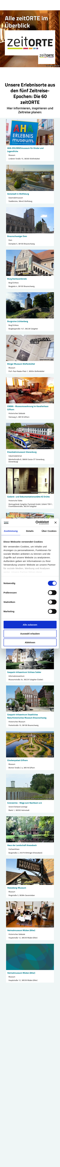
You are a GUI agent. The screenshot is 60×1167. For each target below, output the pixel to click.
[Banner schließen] (55, 522)
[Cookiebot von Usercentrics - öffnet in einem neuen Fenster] (36, 523)
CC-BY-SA (50, 756)
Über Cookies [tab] (49, 531)
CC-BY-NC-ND (49, 232)
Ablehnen (30, 642)
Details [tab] (30, 531)
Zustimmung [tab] (11, 531)
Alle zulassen (30, 624)
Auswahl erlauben (30, 633)
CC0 (52, 143)
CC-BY (51, 402)
